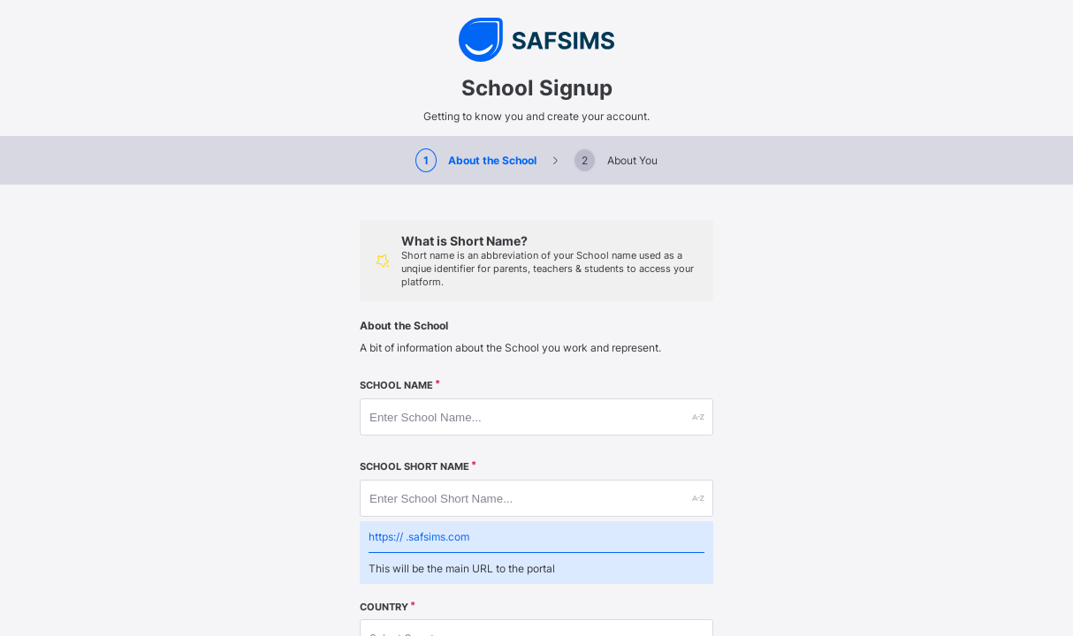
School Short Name (414, 467)
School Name (396, 385)
